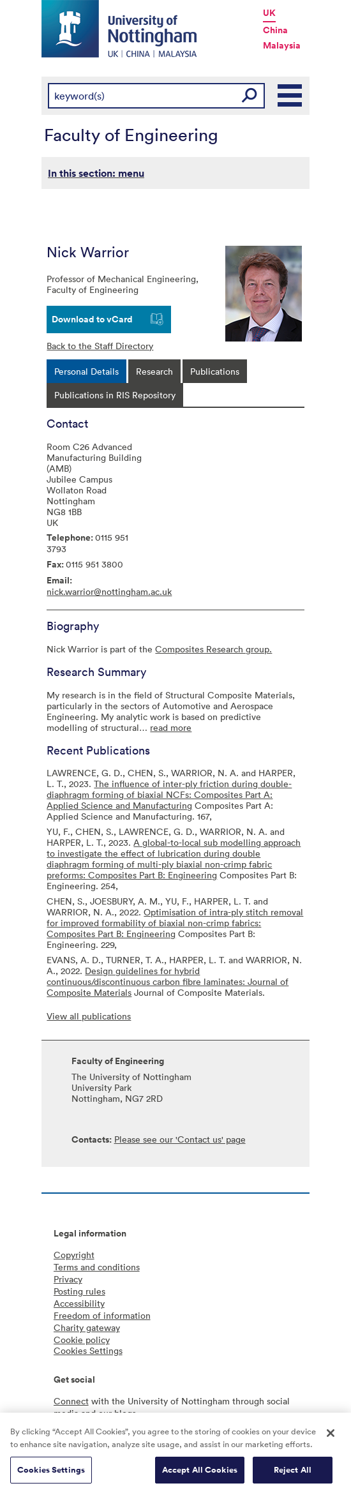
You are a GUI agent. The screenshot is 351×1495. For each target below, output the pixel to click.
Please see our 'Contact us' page (180, 1139)
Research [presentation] (154, 371)
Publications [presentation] (214, 371)
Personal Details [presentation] (86, 371)
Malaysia (282, 45)
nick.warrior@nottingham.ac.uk (109, 591)
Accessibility (79, 1303)
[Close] (331, 1439)
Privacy (68, 1279)
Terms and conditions (97, 1267)
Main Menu (290, 96)
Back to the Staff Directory (100, 346)
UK (269, 12)
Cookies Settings (51, 1475)
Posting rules (79, 1291)
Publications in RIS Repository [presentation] (115, 395)
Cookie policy (82, 1339)
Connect (71, 1401)
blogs (125, 1413)
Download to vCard (92, 319)
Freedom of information (102, 1315)
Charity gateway (87, 1327)
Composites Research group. (213, 649)
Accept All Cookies (199, 1475)
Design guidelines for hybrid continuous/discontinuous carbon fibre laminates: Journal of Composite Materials (167, 981)
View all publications (89, 1016)
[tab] (86, 371)
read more (170, 727)
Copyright (74, 1255)
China (275, 30)
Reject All (292, 1475)
